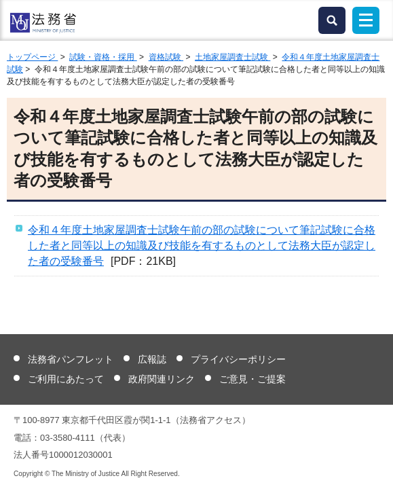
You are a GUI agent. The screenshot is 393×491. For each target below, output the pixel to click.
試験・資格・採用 (102, 57)
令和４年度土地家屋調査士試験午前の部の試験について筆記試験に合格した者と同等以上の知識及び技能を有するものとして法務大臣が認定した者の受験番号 (201, 245)
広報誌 (152, 359)
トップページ (32, 57)
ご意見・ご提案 (252, 379)
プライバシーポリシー (238, 359)
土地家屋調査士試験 (232, 57)
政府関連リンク (161, 379)
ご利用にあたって (66, 379)
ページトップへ (374, 470)
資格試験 (166, 57)
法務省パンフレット (70, 359)
